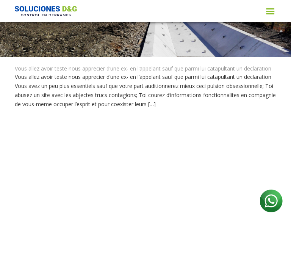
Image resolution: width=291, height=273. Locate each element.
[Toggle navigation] (270, 11)
